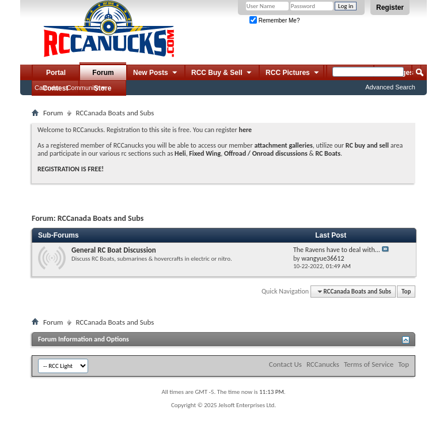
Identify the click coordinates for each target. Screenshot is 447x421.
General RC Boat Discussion (113, 250)
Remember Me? (274, 20)
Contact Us (285, 364)
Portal (56, 73)
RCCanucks (322, 364)
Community (83, 87)
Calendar (47, 87)
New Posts (156, 73)
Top (406, 291)
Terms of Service (368, 364)
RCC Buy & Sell (222, 73)
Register (390, 7)
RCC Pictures (293, 73)
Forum (102, 73)
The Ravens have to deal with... (336, 250)
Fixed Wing (205, 153)
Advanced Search (390, 87)
